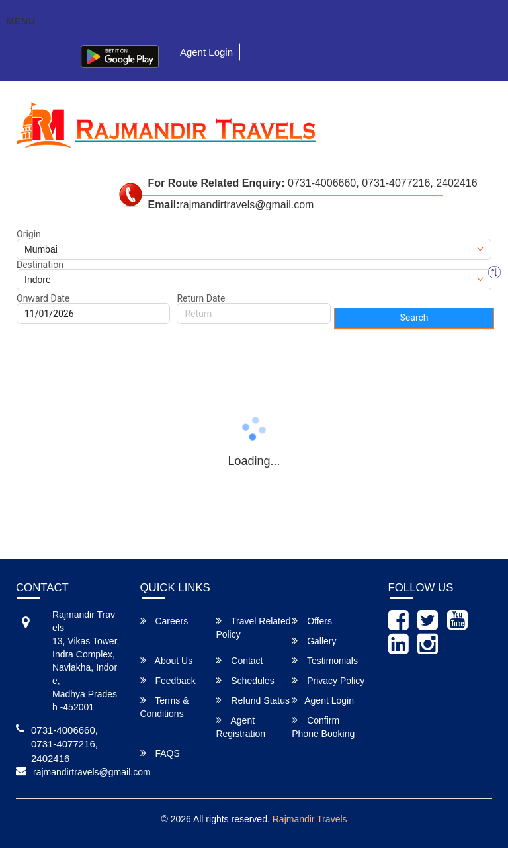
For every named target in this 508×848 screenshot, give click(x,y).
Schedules (245, 680)
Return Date (201, 298)
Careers (164, 620)
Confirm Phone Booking (323, 726)
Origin (29, 234)
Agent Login (206, 52)
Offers (312, 620)
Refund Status (253, 700)
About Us (166, 660)
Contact (239, 660)
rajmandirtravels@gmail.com (92, 772)
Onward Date (43, 298)
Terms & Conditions (164, 707)
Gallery (314, 640)
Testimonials (325, 660)
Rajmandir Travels (310, 819)
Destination (40, 264)
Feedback (168, 680)
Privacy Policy (328, 680)
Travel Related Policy (253, 627)
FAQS (160, 753)
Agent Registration (240, 726)
